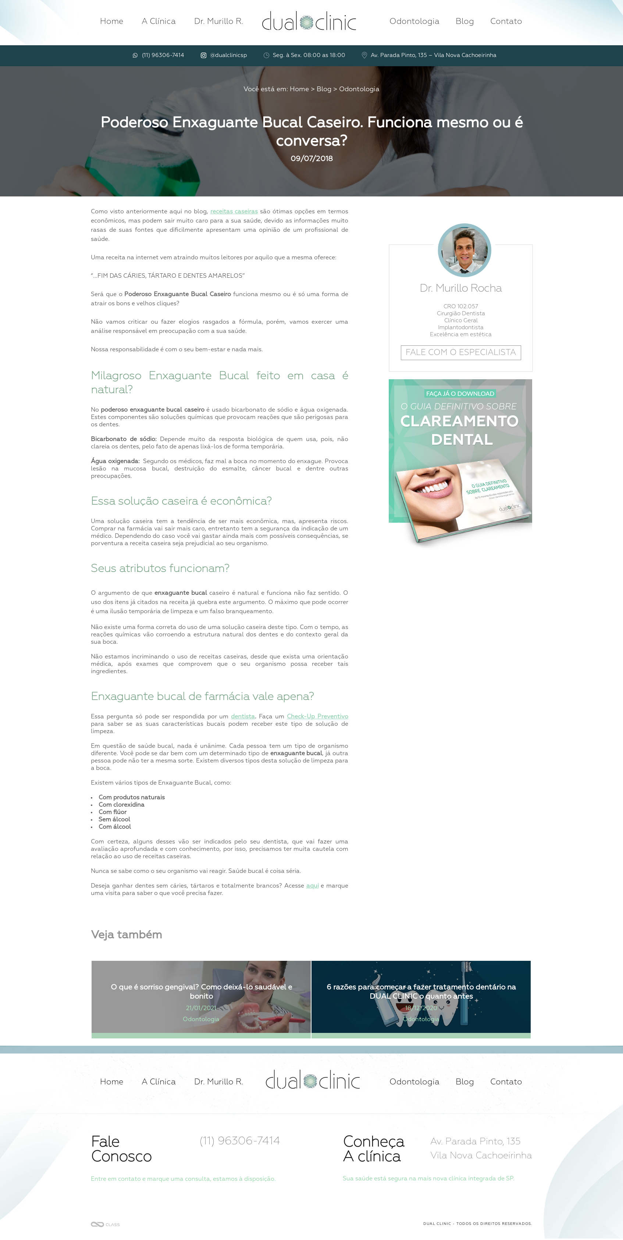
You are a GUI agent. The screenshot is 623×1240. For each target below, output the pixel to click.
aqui (312, 886)
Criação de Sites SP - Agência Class (105, 1224)
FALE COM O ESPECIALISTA (461, 353)
